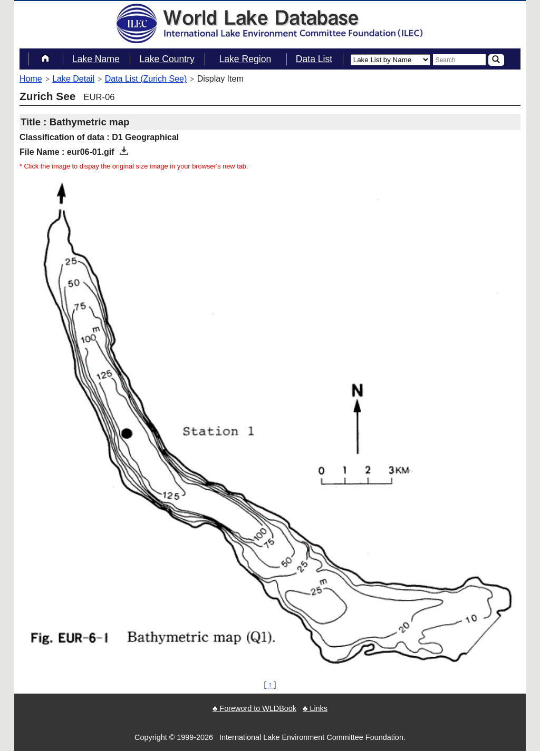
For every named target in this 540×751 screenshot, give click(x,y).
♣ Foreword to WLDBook (254, 708)
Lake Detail (73, 78)
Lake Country (167, 59)
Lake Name (96, 59)
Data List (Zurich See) (146, 78)
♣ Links (315, 708)
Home (31, 78)
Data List (314, 59)
